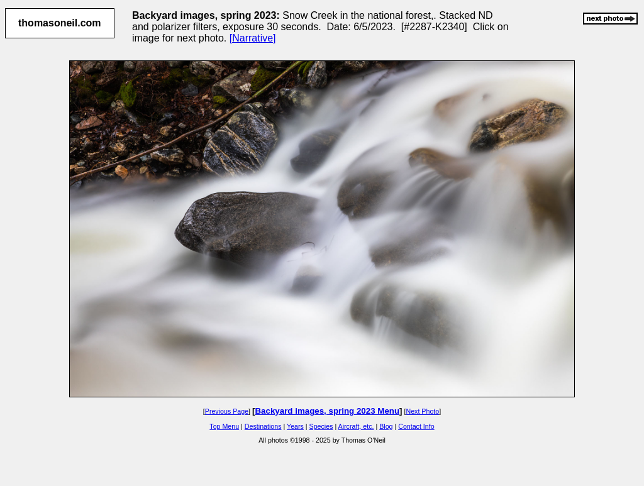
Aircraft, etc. (356, 426)
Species (321, 426)
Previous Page (226, 411)
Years (295, 426)
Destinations (263, 426)
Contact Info (416, 426)
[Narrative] (253, 38)
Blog (385, 426)
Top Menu (224, 426)
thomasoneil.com (59, 23)
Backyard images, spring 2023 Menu (327, 411)
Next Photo (422, 411)
